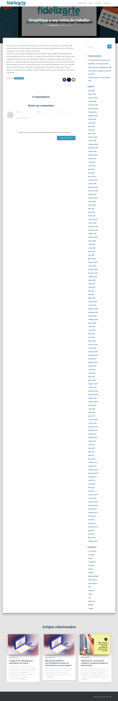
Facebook (91, 555)
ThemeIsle (109, 697)
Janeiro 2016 (92, 498)
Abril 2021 (91, 294)
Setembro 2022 (93, 237)
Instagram (91, 565)
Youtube (90, 608)
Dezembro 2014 (93, 527)
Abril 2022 (91, 255)
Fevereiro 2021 (92, 301)
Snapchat (91, 590)
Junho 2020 (91, 330)
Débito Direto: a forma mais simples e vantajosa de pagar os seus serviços (94, 663)
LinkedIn (90, 572)
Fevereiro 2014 (92, 541)
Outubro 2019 (92, 359)
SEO (89, 587)
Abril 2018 (91, 416)
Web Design (91, 601)
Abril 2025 (91, 130)
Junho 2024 (91, 165)
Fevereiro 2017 (92, 462)
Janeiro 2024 (92, 183)
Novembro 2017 (93, 430)
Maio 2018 (91, 412)
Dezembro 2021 (93, 269)
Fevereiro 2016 (92, 494)
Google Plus (92, 562)
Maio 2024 (91, 169)
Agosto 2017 (92, 441)
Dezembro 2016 (93, 469)
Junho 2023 (91, 205)
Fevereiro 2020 (92, 344)
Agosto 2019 (92, 366)
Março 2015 (92, 523)
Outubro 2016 (92, 477)
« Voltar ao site (81, 3)
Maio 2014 (91, 530)
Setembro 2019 (93, 362)
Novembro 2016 (93, 473)
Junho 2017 (91, 448)
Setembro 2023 (93, 198)
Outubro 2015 (92, 509)
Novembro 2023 (93, 191)
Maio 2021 (91, 291)
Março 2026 (92, 94)
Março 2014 (92, 537)
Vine (89, 597)
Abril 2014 (91, 534)
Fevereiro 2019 (92, 384)
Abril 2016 (91, 491)
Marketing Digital (93, 576)
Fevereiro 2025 (92, 137)
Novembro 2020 (93, 312)
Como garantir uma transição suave (99, 60)
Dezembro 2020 (93, 309)
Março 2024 (92, 176)
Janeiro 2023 (92, 223)
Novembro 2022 (93, 230)
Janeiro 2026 (92, 101)
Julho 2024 (91, 162)
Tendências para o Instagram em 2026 (99, 67)
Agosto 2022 (92, 241)
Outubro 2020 (92, 316)
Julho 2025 (91, 123)
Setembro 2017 (93, 437)
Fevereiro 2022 (92, 262)
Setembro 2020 (93, 319)
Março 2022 (92, 259)
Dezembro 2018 (93, 391)
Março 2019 (92, 380)
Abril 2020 (91, 337)
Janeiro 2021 (92, 305)
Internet (90, 569)
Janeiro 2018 (92, 423)
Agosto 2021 (92, 280)
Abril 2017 (91, 455)
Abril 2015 (91, 520)
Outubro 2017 (92, 434)
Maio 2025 (91, 126)
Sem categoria (19, 78)
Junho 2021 (91, 287)
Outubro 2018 (92, 398)
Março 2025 (92, 133)
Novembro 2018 (93, 394)
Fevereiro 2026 (92, 98)
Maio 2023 (91, 208)
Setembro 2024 (93, 155)
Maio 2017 (91, 452)
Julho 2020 (91, 326)
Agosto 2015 (92, 516)
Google (90, 558)
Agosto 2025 (92, 119)
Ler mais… (23, 679)
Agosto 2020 (92, 323)
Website (90, 605)
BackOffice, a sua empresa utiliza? (98, 63)
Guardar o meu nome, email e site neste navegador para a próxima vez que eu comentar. (44, 132)
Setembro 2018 (93, 401)
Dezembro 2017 (93, 427)
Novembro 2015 (93, 505)
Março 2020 (92, 341)
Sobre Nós (98, 3)
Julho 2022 (91, 244)
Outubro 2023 (92, 194)
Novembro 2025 (93, 108)
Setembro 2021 (93, 276)
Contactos (107, 3)
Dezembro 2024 (93, 144)
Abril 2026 (91, 90)
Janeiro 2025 (92, 140)
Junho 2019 (91, 373)
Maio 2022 (91, 251)
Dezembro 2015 (93, 502)
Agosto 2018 (92, 405)
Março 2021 (92, 298)
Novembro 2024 (93, 148)
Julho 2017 (91, 444)
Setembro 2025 (93, 115)
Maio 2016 (91, 487)
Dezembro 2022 (93, 226)
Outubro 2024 (92, 151)
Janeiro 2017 (92, 466)
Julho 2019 (91, 369)
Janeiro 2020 (92, 348)
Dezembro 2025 (93, 105)
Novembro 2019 (93, 355)
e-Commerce (92, 551)
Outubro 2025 (92, 112)
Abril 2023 (91, 212)
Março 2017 (92, 459)
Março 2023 (92, 216)
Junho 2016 (91, 484)
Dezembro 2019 (93, 351)
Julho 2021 (91, 284)
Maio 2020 (91, 334)
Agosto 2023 (92, 201)
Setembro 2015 (93, 512)
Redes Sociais (92, 580)
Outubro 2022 (92, 233)
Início (90, 3)
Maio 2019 (91, 376)
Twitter (90, 594)
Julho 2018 (91, 409)
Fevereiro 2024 (92, 180)
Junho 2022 (91, 248)
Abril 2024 (91, 173)
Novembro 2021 (93, 273)
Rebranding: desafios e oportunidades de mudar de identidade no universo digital (58, 663)
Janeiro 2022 (92, 266)
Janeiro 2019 (92, 387)
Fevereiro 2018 (92, 419)
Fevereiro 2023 (92, 219)
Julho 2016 (91, 480)
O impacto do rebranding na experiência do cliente (21, 662)
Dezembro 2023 (93, 187)
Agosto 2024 (92, 158)
